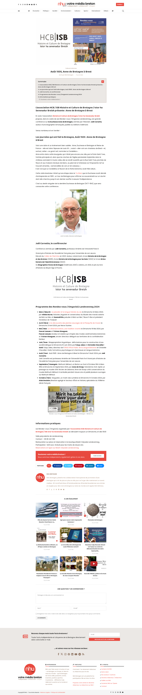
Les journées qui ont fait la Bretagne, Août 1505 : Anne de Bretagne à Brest (65, 89)
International (96, 11)
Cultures (77, 11)
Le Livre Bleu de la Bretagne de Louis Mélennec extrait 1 (71, 546)
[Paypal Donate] (97, 456)
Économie (36, 11)
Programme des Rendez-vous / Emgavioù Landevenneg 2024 (61, 94)
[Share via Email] (99, 466)
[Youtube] (29, 4)
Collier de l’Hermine (51, 256)
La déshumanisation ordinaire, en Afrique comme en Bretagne (47, 546)
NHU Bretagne (69, 75)
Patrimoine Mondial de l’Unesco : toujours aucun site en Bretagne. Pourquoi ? (46, 576)
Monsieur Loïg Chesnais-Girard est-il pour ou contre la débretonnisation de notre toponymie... (95, 548)
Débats (106, 11)
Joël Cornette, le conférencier (50, 92)
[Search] (123, 11)
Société (54, 11)
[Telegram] (34, 4)
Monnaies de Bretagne (95, 520)
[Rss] (36, 4)
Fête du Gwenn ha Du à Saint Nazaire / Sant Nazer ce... (47, 521)
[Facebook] (18, 4)
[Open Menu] (19, 11)
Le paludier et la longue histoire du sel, (66, 312)
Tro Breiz (79, 173)
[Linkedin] (27, 4)
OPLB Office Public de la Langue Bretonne (80, 348)
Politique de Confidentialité (58, 692)
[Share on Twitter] (68, 466)
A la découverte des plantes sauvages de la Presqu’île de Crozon (75, 323)
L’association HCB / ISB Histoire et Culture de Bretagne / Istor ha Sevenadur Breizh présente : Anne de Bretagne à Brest (70, 86)
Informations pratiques (47, 97)
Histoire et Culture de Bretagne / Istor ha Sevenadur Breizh (76, 116)
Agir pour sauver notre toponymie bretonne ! (71, 521)
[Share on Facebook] (57, 466)
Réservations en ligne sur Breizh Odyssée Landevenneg (57, 448)
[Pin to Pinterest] (79, 466)
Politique (46, 11)
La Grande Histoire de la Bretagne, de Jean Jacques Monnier (71, 575)
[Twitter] (20, 4)
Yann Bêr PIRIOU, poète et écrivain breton (95, 575)
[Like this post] (49, 466)
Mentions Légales (45, 692)
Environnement (66, 11)
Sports (86, 11)
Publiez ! (120, 4)
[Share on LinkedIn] (90, 466)
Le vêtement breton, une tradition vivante (64, 329)
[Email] (32, 4)
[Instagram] (22, 4)
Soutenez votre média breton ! (50, 99)
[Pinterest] (25, 4)
